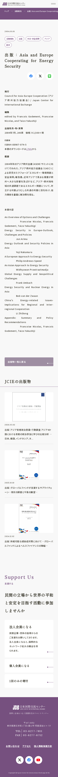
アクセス (26, 746)
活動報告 (18, 11)
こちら (29, 148)
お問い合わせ (12, 746)
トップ (7, 11)
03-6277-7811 (29, 731)
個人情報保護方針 (43, 746)
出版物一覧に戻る (17, 361)
